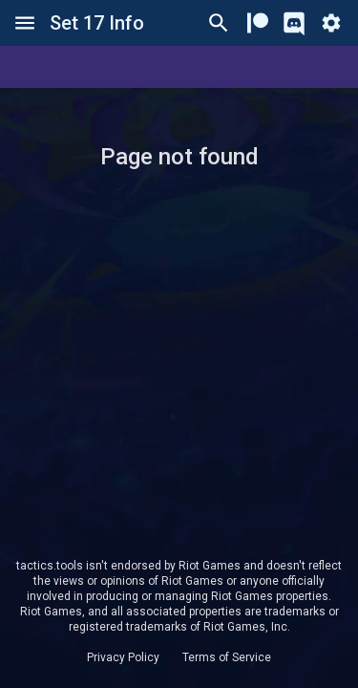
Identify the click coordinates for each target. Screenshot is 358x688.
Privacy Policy (123, 657)
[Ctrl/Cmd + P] (218, 23)
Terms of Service (226, 657)
